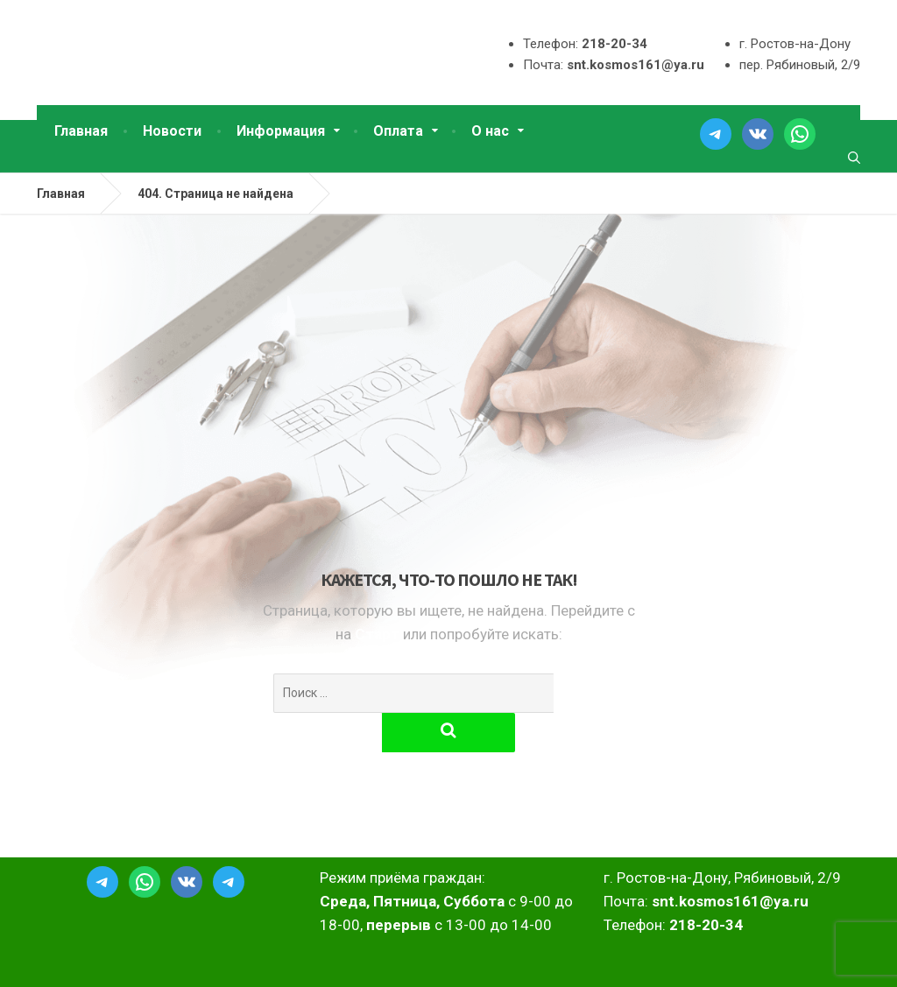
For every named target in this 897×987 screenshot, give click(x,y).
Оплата (398, 131)
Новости (172, 131)
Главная (81, 131)
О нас (490, 131)
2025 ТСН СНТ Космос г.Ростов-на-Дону (161, 960)
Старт (379, 634)
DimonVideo (824, 960)
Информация (281, 131)
